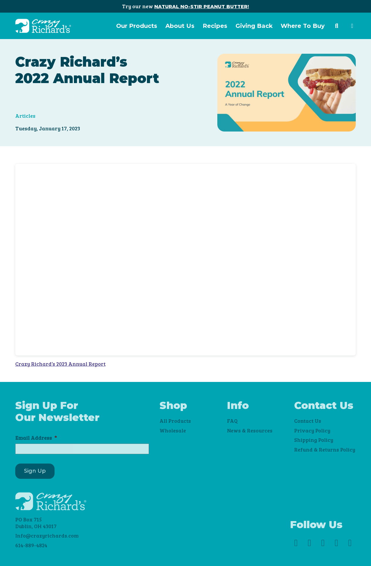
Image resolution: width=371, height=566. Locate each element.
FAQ (232, 420)
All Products (175, 420)
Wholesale (173, 430)
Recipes (215, 25)
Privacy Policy (312, 430)
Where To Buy (303, 25)
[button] (336, 26)
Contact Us (307, 420)
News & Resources (249, 430)
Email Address (36, 437)
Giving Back (254, 25)
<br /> (185, 260)
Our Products (136, 25)
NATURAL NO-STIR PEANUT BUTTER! (201, 6)
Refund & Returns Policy (324, 449)
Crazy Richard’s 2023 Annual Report (60, 363)
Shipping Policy (313, 439)
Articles (25, 115)
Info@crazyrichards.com (47, 535)
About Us (179, 25)
